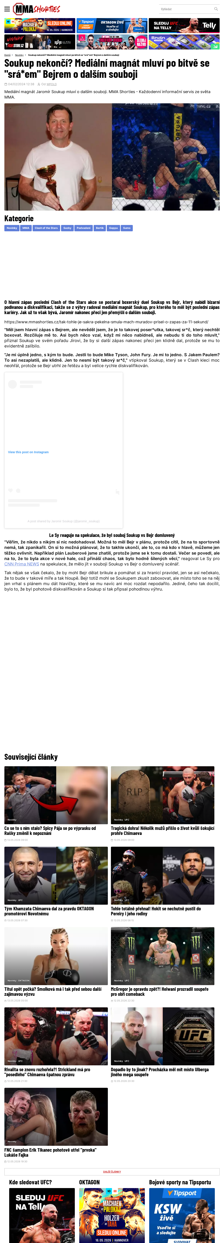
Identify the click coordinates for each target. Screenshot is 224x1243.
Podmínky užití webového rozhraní (64, 1237)
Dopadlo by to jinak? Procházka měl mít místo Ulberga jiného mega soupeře (109, 950)
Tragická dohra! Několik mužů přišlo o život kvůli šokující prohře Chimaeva (111, 813)
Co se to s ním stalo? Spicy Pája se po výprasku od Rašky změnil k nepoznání (38, 815)
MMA (29, 229)
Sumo (144, 229)
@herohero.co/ (77, 1158)
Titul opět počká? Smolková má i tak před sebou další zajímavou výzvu (110, 880)
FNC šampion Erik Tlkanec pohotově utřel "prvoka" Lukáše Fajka (182, 948)
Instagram (129, 1173)
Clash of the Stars (52, 229)
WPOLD (52, 84)
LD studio (176, 1237)
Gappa (129, 229)
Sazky (76, 229)
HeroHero (97, 1204)
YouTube (160, 1173)
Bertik (113, 229)
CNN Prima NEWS (21, 565)
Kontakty (111, 1195)
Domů (7, 55)
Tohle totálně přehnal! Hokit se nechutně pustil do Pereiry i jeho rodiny (33, 883)
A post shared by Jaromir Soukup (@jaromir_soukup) (64, 522)
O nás (79, 1204)
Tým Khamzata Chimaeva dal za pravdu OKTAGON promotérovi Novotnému (179, 815)
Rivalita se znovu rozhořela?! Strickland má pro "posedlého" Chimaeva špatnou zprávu (32, 950)
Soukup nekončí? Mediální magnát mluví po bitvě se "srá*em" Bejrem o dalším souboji (80, 55)
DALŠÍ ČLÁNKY (112, 972)
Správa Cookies (98, 1237)
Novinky (20, 55)
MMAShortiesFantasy (129, 1204)
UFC (93, 801)
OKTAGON (96, 868)
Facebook (97, 1173)
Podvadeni (95, 229)
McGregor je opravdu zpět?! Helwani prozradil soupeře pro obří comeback (183, 880)
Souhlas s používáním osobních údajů (133, 1237)
